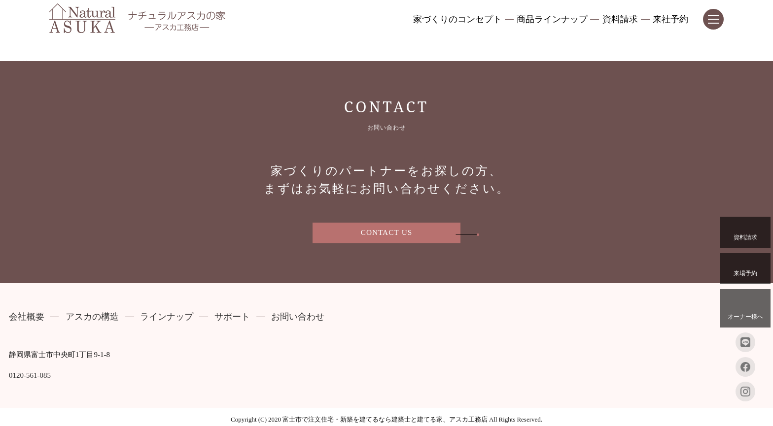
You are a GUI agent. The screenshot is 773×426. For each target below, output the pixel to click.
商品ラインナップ (552, 19)
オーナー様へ (745, 307)
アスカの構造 (92, 317)
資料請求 (620, 19)
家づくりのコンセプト (457, 19)
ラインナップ (166, 317)
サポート (232, 317)
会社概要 (26, 317)
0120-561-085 (30, 375)
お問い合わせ (297, 317)
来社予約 (670, 19)
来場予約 (745, 268)
